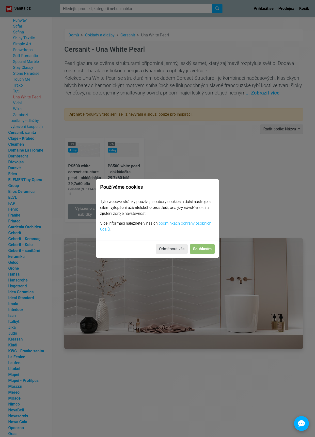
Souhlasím (202, 249)
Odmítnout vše (172, 249)
